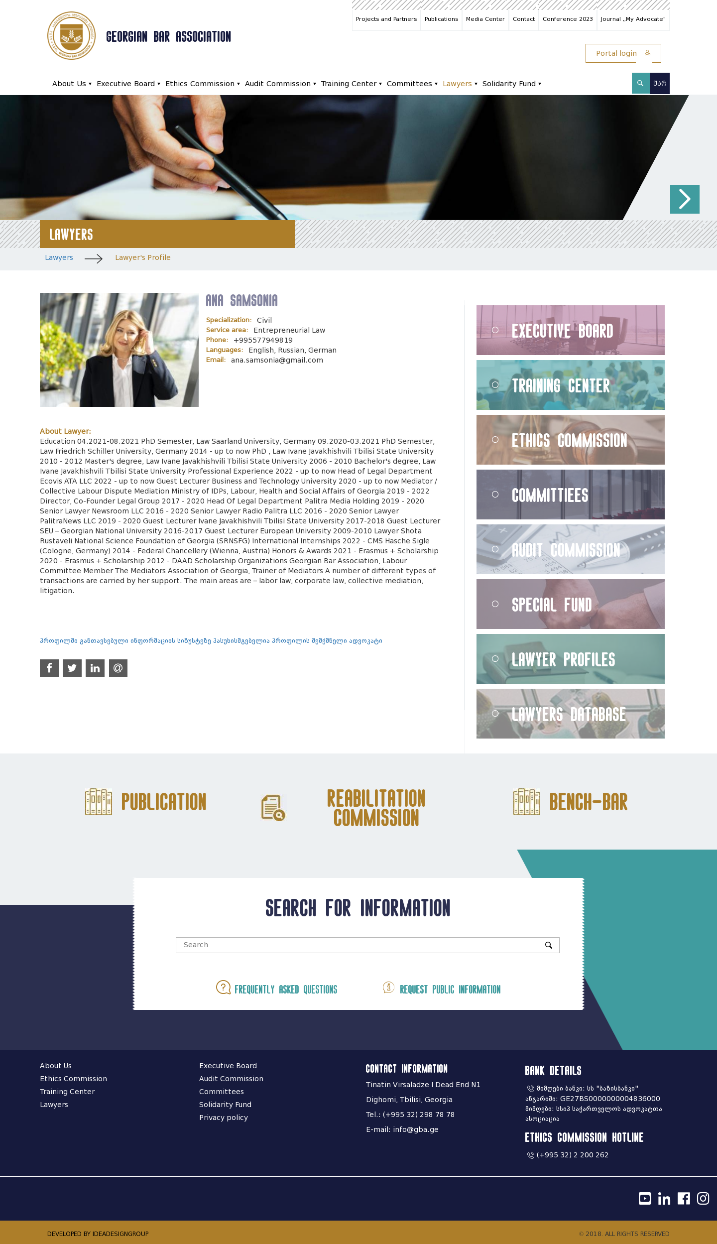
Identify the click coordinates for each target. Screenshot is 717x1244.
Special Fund (552, 604)
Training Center (348, 84)
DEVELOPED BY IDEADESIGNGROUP (97, 1234)
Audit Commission (278, 84)
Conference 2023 (568, 18)
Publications (441, 18)
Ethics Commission (200, 84)
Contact (524, 18)
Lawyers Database (569, 714)
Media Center (485, 18)
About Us (69, 84)
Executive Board (126, 84)
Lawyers (457, 84)
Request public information (441, 987)
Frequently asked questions (277, 987)
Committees (409, 84)
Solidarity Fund (509, 84)
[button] (685, 199)
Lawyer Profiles (564, 659)
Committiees (550, 494)
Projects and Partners (386, 18)
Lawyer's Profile (143, 257)
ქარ (660, 83)
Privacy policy (223, 1118)
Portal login (623, 53)
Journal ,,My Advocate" (633, 18)
